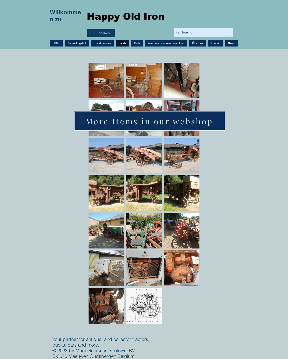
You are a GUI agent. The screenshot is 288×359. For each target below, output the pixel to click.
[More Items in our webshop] (149, 121)
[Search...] (203, 32)
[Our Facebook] (101, 33)
